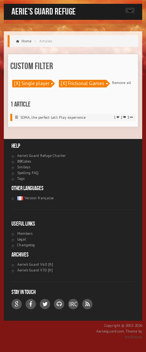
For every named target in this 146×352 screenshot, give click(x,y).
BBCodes (24, 161)
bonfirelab (133, 336)
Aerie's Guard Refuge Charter (41, 155)
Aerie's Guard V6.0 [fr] (35, 264)
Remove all (121, 82)
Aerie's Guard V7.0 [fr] (35, 270)
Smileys (23, 167)
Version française (35, 197)
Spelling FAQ (27, 172)
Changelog (26, 244)
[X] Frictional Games (82, 83)
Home (26, 41)
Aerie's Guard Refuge (43, 11)
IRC (73, 304)
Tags (20, 178)
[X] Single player (31, 83)
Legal (21, 239)
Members (24, 233)
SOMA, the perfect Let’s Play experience (53, 117)
